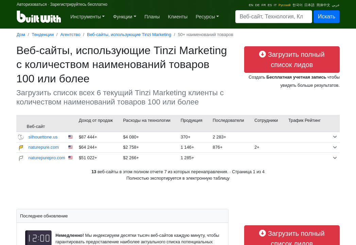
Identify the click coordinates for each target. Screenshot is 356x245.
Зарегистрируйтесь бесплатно (78, 4)
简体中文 (323, 5)
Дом (21, 34)
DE (257, 5)
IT (275, 5)
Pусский (284, 5)
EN (251, 5)
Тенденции (43, 34)
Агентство (70, 34)
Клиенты (178, 16)
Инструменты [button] (85, 16)
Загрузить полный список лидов (291, 59)
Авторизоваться (32, 4)
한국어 (297, 5)
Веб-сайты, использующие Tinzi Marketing (129, 34)
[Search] (273, 16)
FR (263, 5)
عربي (336, 5)
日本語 (309, 5)
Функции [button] (122, 16)
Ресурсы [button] (205, 16)
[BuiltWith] (39, 16)
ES (270, 5)
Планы (152, 16)
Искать (326, 16)
